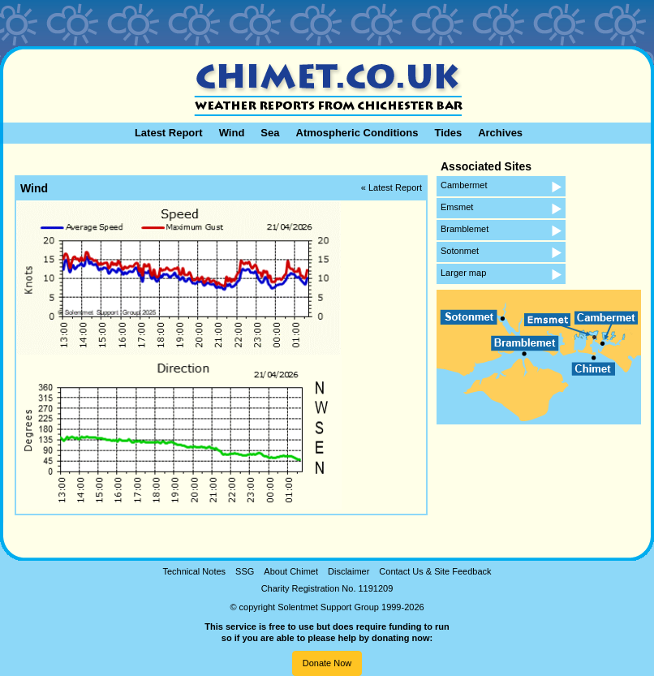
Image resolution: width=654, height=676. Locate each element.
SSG (244, 571)
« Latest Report (391, 187)
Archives (500, 133)
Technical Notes (194, 571)
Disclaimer (348, 571)
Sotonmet (460, 251)
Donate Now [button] (327, 663)
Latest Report (169, 133)
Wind (232, 133)
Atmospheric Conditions (357, 133)
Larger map (463, 273)
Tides (448, 133)
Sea (269, 133)
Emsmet (457, 207)
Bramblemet (464, 229)
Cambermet (464, 185)
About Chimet (291, 571)
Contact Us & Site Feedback (435, 571)
